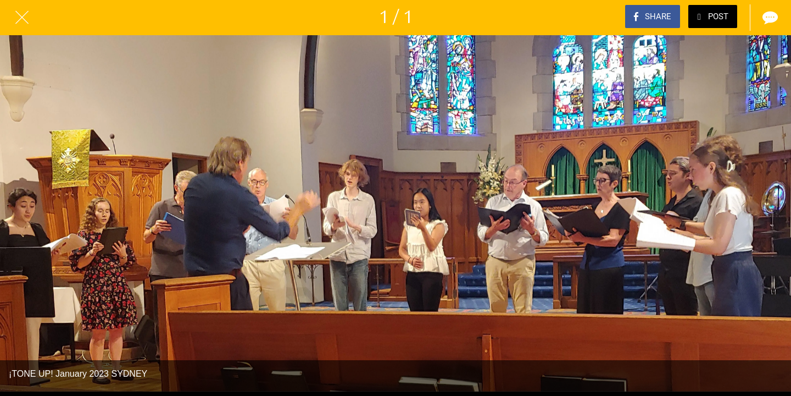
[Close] (22, 17)
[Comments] (769, 17)
